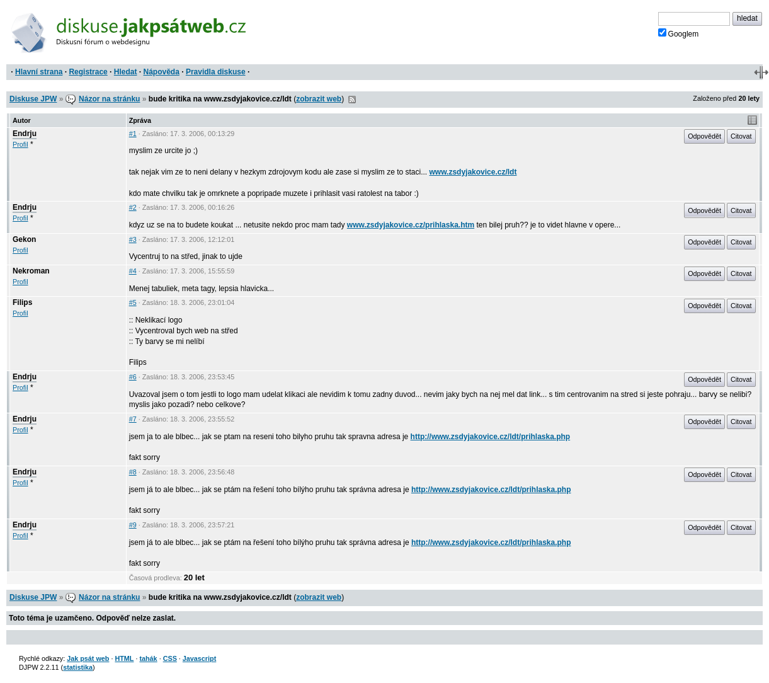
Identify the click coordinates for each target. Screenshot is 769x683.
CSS (170, 658)
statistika (78, 667)
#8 (133, 472)
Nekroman (31, 271)
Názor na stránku (109, 99)
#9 (133, 525)
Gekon (24, 239)
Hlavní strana (38, 71)
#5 (133, 302)
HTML (124, 658)
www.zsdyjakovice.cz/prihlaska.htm (410, 225)
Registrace (88, 71)
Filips (22, 302)
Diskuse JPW (33, 99)
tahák (148, 658)
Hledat (125, 71)
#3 (133, 239)
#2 (133, 207)
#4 (133, 271)
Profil (20, 144)
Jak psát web (88, 658)
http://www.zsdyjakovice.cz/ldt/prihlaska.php (491, 436)
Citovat (741, 136)
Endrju (25, 133)
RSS (352, 99)
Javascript (199, 658)
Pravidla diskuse (216, 71)
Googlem (678, 33)
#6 (133, 377)
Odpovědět (704, 136)
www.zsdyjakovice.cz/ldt (473, 172)
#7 (133, 419)
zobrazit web (318, 99)
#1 (133, 133)
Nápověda (161, 71)
